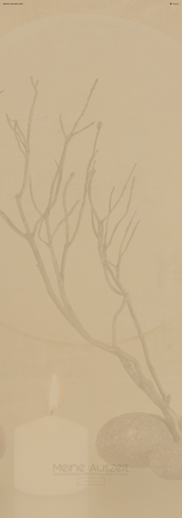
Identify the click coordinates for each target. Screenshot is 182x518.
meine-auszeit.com (13, 3)
